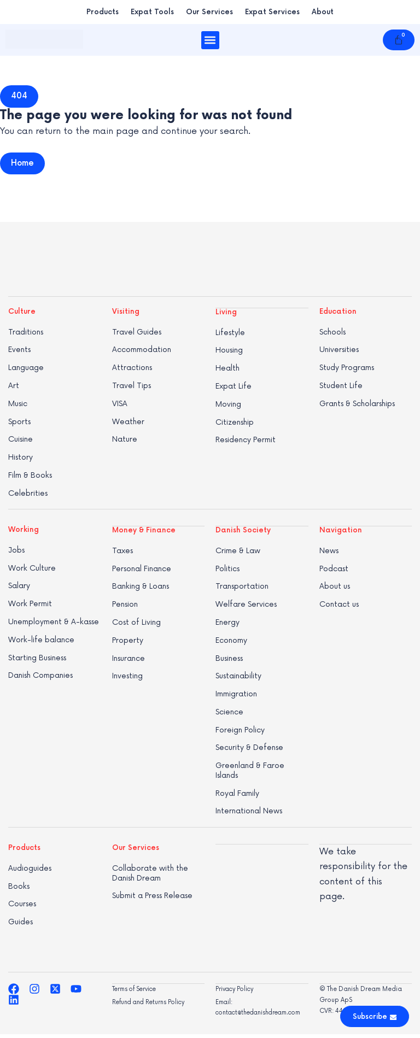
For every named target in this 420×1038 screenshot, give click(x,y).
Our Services (209, 12)
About (323, 12)
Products (102, 12)
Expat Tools (152, 12)
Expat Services (272, 12)
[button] (210, 40)
